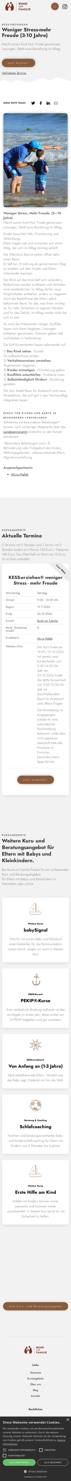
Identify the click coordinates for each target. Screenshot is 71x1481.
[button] (35, 1471)
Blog (35, 1390)
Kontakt (35, 1396)
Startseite (35, 1373)
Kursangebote (35, 1378)
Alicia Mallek (19, 474)
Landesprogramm (15, 431)
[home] (16, 6)
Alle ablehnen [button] (52, 1462)
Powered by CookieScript (35, 1477)
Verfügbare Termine (14, 73)
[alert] (35, 1449)
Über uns (35, 1384)
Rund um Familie (47, 624)
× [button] (67, 1419)
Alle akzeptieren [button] (19, 1462)
